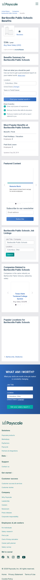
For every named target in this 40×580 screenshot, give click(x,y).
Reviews (20, 35)
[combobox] (20, 83)
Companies (15, 11)
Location (9, 247)
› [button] (22, 185)
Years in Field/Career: (12, 90)
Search (10, 255)
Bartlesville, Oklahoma (14, 357)
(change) (16, 87)
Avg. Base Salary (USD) (12, 45)
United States (6, 11)
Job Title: (10, 385)
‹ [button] (17, 185)
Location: (7, 80)
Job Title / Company (13, 239)
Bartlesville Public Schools (9, 13)
